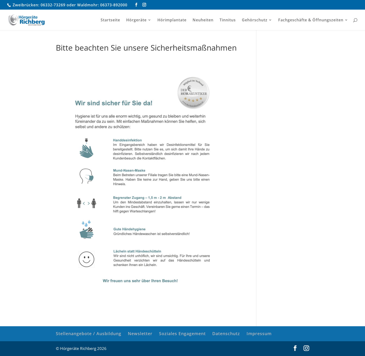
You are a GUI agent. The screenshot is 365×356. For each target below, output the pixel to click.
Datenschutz (226, 333)
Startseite (110, 20)
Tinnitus (228, 20)
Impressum (259, 333)
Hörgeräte (136, 20)
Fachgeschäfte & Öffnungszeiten (310, 20)
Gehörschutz (254, 20)
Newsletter (140, 333)
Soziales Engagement (182, 333)
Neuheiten (203, 20)
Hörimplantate (171, 20)
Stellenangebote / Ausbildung (88, 333)
